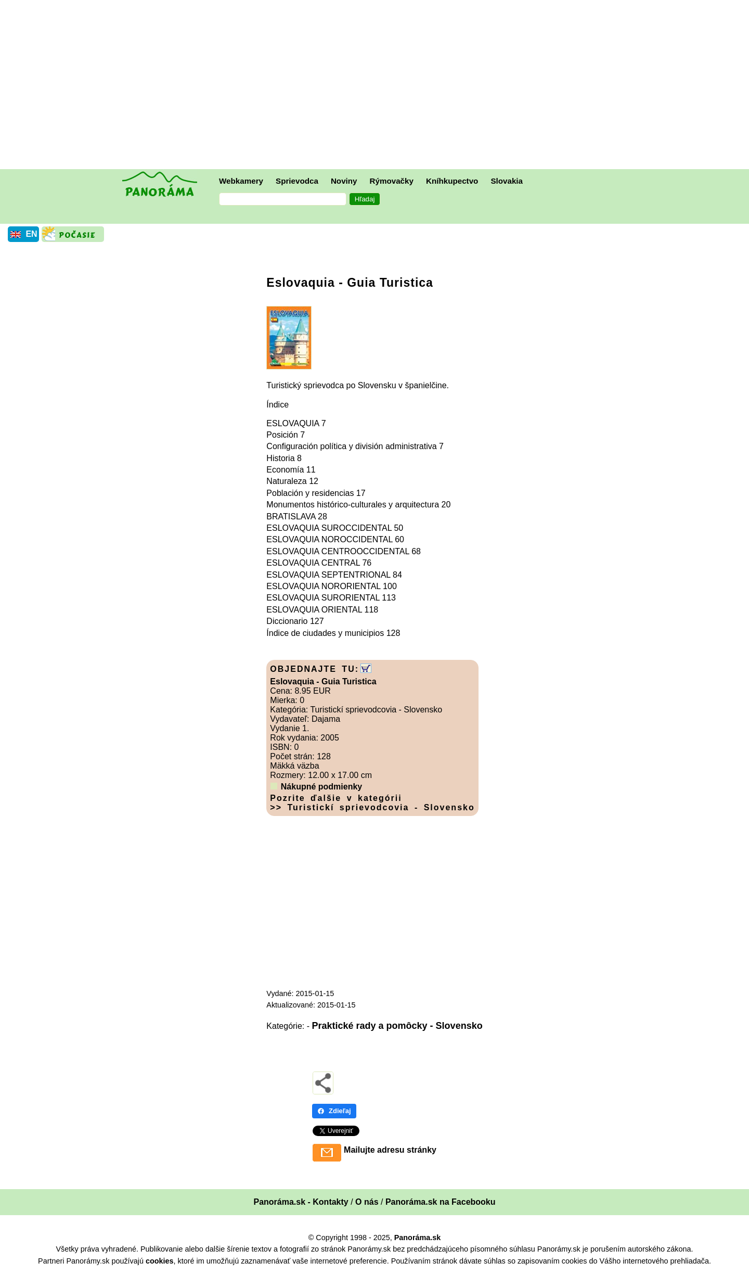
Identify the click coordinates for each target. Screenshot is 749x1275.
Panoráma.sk (417, 1237)
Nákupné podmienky (321, 786)
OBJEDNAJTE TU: (314, 669)
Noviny (344, 180)
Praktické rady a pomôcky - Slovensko (397, 1026)
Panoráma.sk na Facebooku (440, 1201)
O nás (366, 1201)
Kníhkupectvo (452, 180)
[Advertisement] (377, 86)
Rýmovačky (392, 180)
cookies (160, 1261)
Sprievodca (297, 180)
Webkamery (241, 180)
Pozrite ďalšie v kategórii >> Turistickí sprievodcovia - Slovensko (372, 803)
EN (31, 234)
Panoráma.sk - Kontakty (300, 1201)
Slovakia (506, 180)
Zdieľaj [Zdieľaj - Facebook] (334, 1111)
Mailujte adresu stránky (390, 1149)
